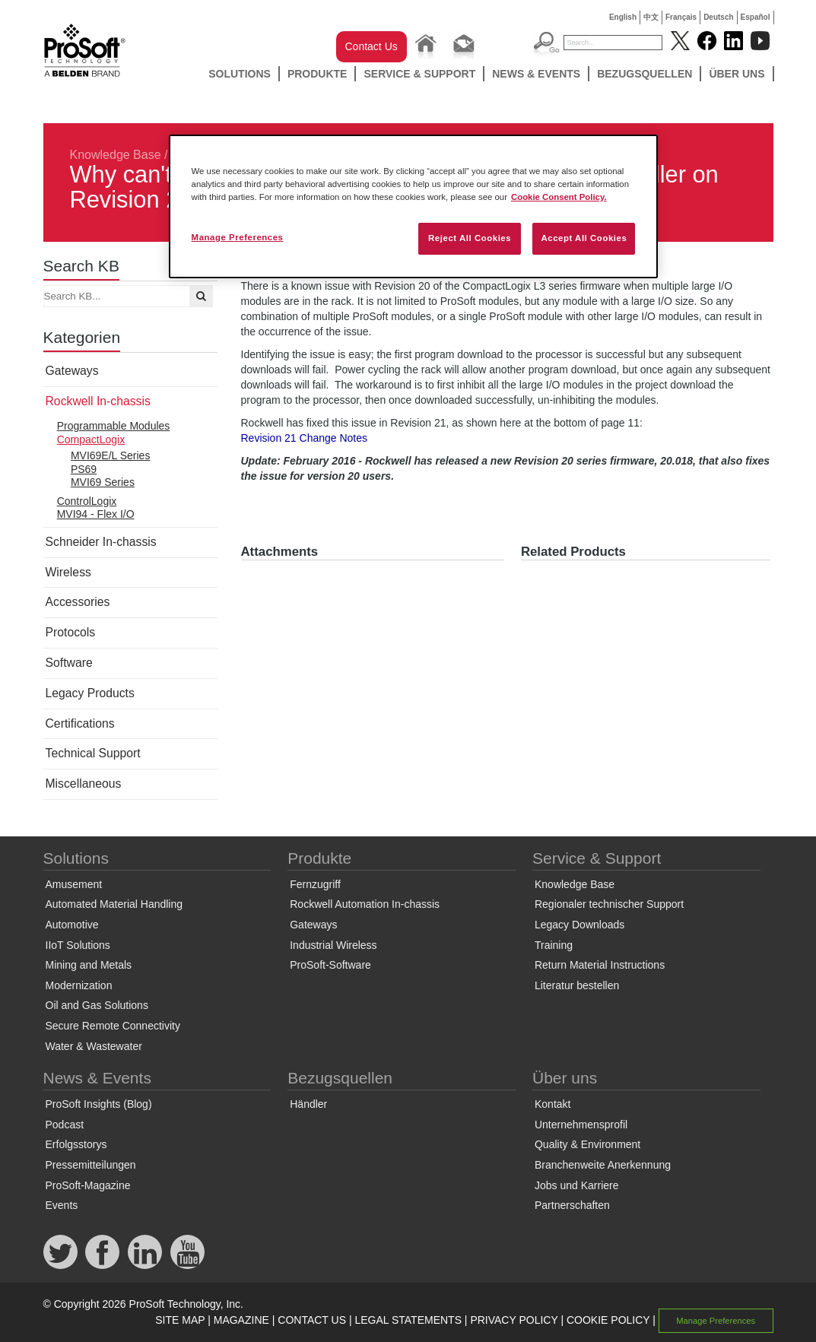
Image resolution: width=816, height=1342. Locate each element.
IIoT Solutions (78, 945)
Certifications (80, 723)
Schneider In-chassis (101, 541)
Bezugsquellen (644, 74)
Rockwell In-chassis (98, 401)
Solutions (239, 74)
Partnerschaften (572, 1205)
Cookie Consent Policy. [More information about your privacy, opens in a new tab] (559, 196)
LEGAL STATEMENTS (408, 1320)
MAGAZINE (241, 1320)
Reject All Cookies (469, 238)
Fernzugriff (315, 884)
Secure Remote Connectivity (113, 1026)
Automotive (72, 924)
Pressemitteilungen (91, 1165)
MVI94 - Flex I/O (96, 514)
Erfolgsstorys (76, 1144)
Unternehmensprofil (581, 1124)
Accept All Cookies (584, 238)
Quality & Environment (587, 1144)
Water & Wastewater (94, 1046)
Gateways (72, 370)
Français (681, 17)
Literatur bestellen (577, 985)
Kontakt (552, 1104)
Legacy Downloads (579, 924)
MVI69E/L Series (111, 455)
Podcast (65, 1124)
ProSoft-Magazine (88, 1185)
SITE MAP (180, 1320)
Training (554, 945)
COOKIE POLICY (608, 1320)
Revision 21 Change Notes (304, 438)
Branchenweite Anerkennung (603, 1165)
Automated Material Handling (114, 904)
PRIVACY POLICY (513, 1320)
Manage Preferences (715, 1320)
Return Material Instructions (600, 965)
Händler (308, 1104)
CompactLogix (91, 439)
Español (755, 17)
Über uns (736, 74)
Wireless (68, 572)
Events (62, 1205)
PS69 (84, 469)
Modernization (79, 985)
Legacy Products (90, 693)
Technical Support (93, 753)
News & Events (536, 74)
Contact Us (371, 46)
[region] (414, 206)
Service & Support (419, 74)
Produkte (317, 74)
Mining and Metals (89, 965)
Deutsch (718, 17)
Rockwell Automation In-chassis (365, 904)
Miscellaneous (84, 783)
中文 (651, 17)
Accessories (78, 601)
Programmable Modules (113, 426)
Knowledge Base (115, 154)
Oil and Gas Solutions (97, 1005)
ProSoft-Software (330, 965)
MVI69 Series (103, 482)
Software (69, 662)
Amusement (74, 884)
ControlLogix (87, 501)
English (623, 17)
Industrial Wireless (333, 945)
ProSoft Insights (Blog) (99, 1104)
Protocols (71, 632)
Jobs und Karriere (577, 1185)
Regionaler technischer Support (609, 904)
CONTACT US (312, 1320)
